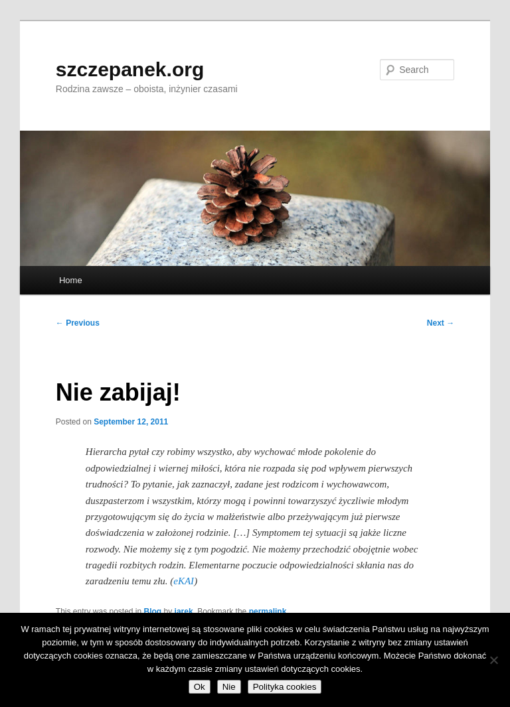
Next (440, 323)
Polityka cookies (285, 687)
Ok (199, 687)
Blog (153, 611)
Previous (78, 323)
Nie (229, 687)
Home (70, 280)
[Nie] (493, 660)
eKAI (183, 581)
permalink (268, 611)
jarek (184, 611)
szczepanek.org (130, 69)
